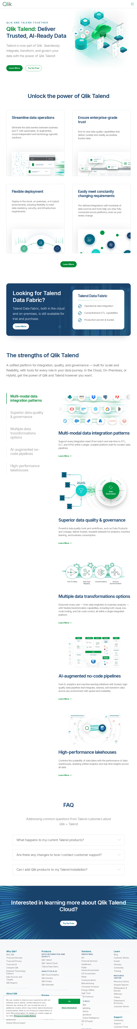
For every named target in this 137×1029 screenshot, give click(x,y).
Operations (86, 1022)
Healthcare (86, 972)
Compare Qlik (12, 975)
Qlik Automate (48, 992)
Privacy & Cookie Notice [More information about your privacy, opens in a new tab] (25, 1016)
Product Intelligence (90, 1025)
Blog (116, 962)
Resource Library (121, 989)
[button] (68, 844)
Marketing (85, 1015)
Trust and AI (11, 972)
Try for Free (42, 68)
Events (117, 968)
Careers (9, 1026)
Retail (83, 984)
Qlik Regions (11, 990)
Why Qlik (10, 962)
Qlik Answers (47, 985)
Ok (69, 1001)
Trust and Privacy (14, 968)
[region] (43, 1007)
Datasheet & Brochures (119, 1009)
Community (118, 975)
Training (117, 978)
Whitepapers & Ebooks (120, 996)
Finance (84, 1018)
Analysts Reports (121, 992)
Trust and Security (14, 965)
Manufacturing (87, 991)
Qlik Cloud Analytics (50, 982)
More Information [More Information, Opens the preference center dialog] (69, 1008)
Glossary (117, 972)
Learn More (17, 68)
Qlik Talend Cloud (49, 970)
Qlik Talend (47, 967)
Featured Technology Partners (15, 979)
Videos (117, 1004)
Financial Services (89, 968)
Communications (88, 987)
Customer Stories (121, 965)
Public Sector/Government (90, 976)
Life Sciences (87, 1004)
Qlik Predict (47, 989)
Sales (83, 1012)
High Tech (86, 1000)
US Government (88, 981)
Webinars (118, 1001)
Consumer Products (90, 994)
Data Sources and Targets (14, 985)
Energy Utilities (87, 997)
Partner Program (13, 1022)
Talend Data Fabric (50, 974)
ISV (82, 965)
